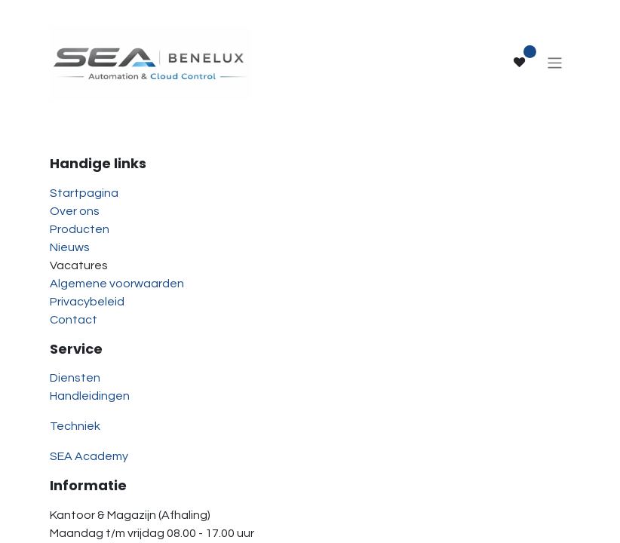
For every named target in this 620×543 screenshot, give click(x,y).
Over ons (75, 211)
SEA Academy (89, 456)
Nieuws (70, 247)
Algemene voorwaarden (117, 284)
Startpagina (84, 193)
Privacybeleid (87, 302)
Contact (73, 320)
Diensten (75, 378)
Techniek (75, 426)
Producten (79, 229)
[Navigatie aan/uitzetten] (554, 62)
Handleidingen (90, 396)
